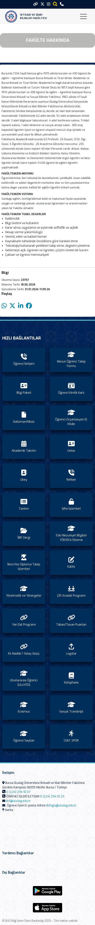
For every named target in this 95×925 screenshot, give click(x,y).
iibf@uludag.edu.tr (18, 801)
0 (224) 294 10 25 (52, 796)
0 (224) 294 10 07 (18, 792)
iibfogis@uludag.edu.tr (61, 805)
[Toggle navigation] (83, 16)
